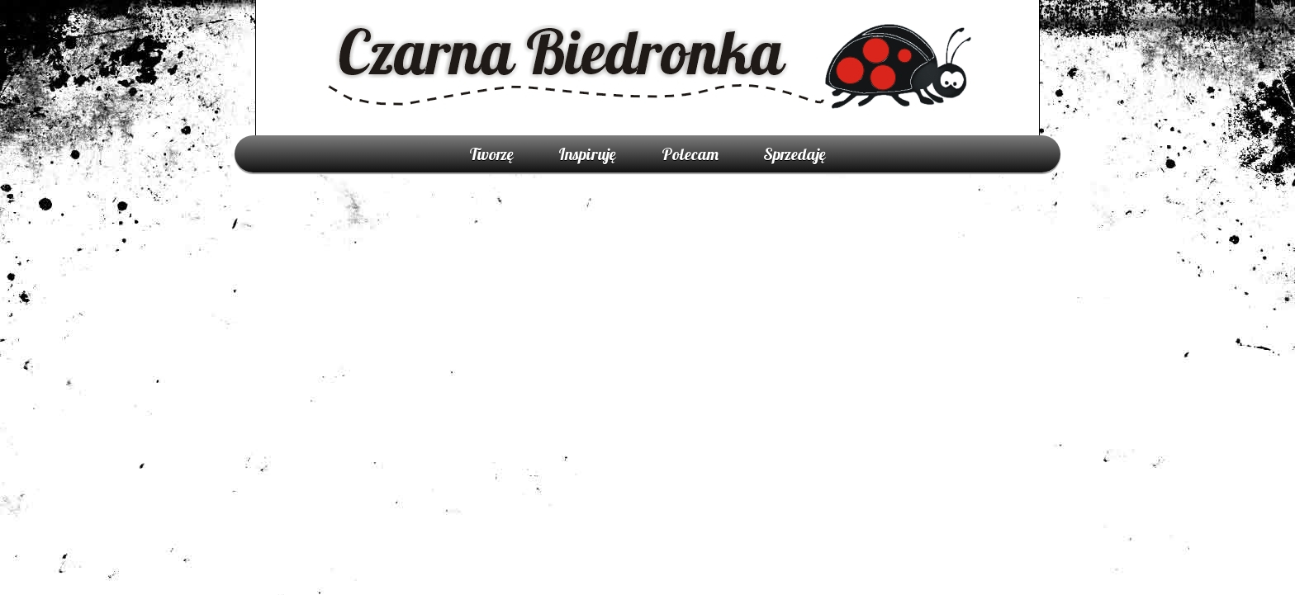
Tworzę (491, 154)
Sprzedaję (794, 154)
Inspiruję (587, 154)
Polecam (690, 154)
